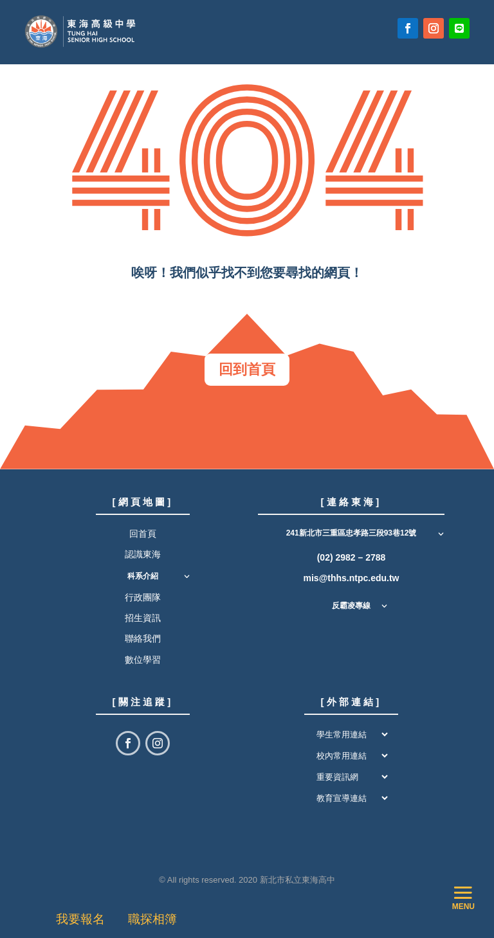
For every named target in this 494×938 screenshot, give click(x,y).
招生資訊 (143, 618)
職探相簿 (152, 919)
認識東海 (143, 554)
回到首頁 (247, 369)
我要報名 (84, 919)
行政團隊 (143, 597)
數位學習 (143, 659)
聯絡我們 (143, 638)
